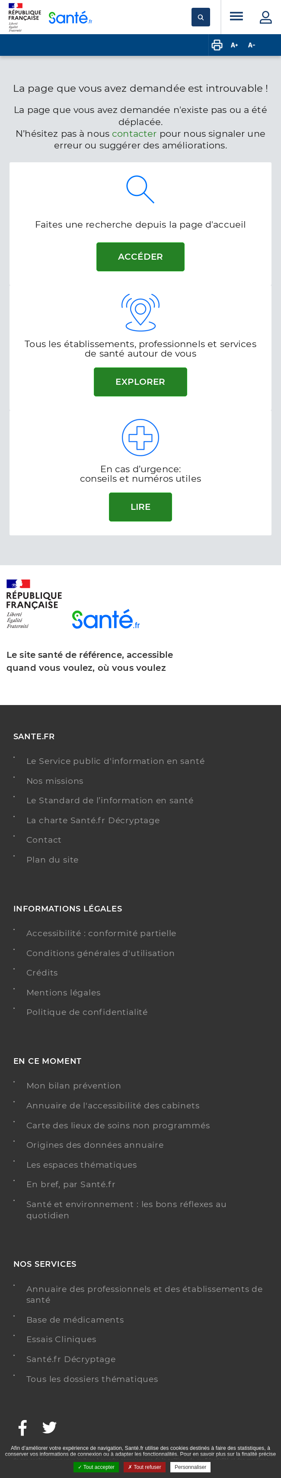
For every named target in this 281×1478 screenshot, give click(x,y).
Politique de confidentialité (87, 1012)
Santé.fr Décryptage (71, 1359)
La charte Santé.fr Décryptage (93, 820)
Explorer (140, 382)
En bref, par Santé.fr (71, 1184)
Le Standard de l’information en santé (110, 800)
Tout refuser (144, 1467)
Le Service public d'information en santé (115, 761)
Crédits (42, 973)
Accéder (140, 256)
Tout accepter (96, 1467)
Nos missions (55, 781)
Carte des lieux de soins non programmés (118, 1125)
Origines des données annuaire (95, 1145)
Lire (141, 507)
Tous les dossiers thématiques (92, 1379)
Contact (44, 840)
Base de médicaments (75, 1320)
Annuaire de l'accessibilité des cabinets (113, 1106)
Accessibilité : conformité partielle (101, 933)
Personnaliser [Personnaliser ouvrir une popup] (190, 1467)
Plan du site (52, 860)
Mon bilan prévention (73, 1086)
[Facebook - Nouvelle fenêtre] (23, 1429)
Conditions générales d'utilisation (100, 953)
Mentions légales (63, 993)
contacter (134, 133)
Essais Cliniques (61, 1339)
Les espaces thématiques (81, 1165)
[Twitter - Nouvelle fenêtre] (49, 1429)
